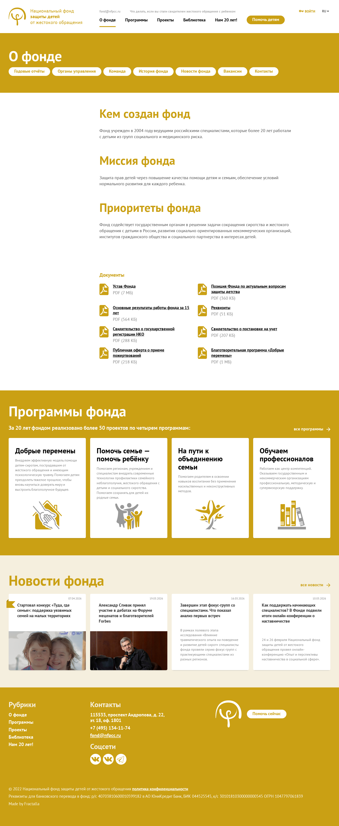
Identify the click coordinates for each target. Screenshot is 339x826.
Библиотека (194, 20)
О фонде (107, 20)
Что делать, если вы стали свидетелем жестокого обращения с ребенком (182, 11)
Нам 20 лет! (226, 20)
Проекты (165, 20)
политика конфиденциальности (160, 788)
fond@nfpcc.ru (109, 11)
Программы (136, 20)
